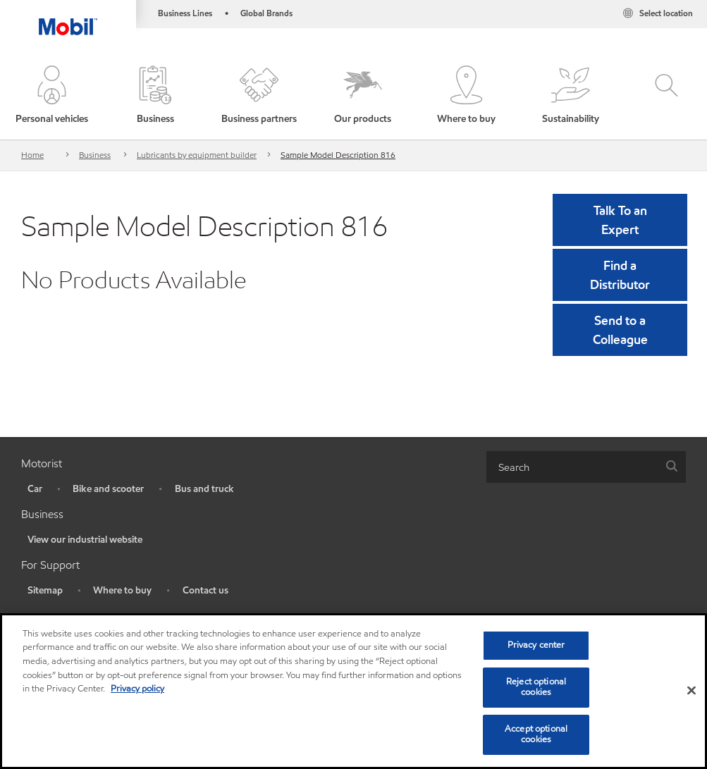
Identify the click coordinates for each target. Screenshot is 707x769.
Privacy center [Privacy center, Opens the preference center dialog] (536, 645)
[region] (353, 691)
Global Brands (266, 13)
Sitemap (45, 590)
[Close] (691, 690)
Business (95, 155)
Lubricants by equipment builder (197, 155)
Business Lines (185, 13)
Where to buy (122, 590)
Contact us (205, 590)
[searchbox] (572, 467)
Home (32, 155)
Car (34, 489)
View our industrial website (84, 539)
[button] (51, 96)
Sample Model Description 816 (338, 155)
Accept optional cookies (536, 734)
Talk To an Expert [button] (620, 220)
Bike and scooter (108, 489)
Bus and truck (204, 489)
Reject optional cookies (536, 687)
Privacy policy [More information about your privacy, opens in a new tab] (137, 688)
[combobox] (586, 467)
